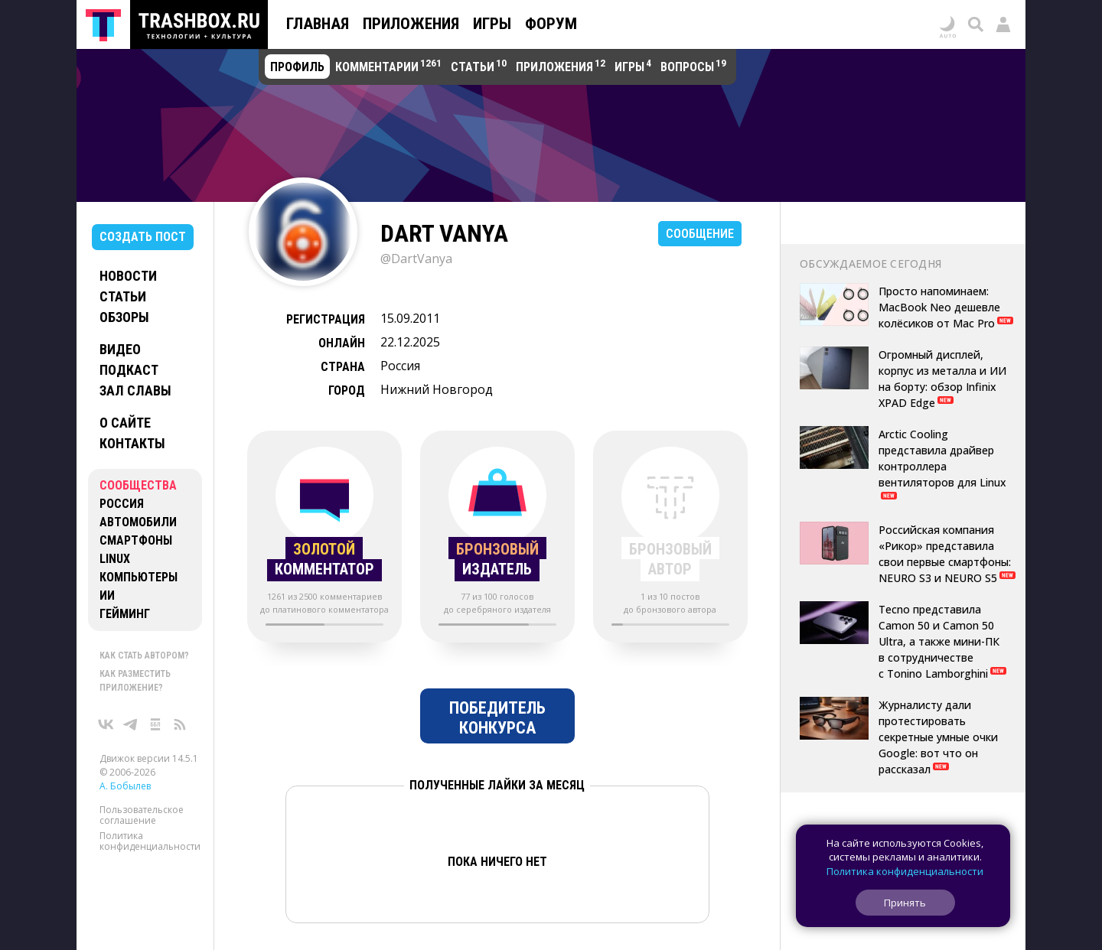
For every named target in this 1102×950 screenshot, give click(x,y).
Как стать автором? (144, 655)
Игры (492, 24)
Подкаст (128, 370)
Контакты (132, 443)
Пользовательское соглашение (141, 815)
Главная (317, 24)
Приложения (411, 24)
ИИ (107, 595)
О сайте (125, 423)
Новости (128, 276)
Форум (551, 24)
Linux (114, 558)
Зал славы (135, 390)
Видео (120, 349)
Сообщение (700, 233)
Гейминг (124, 614)
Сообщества (138, 485)
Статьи (122, 296)
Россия (121, 503)
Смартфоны (135, 540)
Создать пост (142, 236)
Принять (905, 902)
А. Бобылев (125, 785)
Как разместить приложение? (135, 681)
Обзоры (124, 317)
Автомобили (138, 522)
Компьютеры (138, 577)
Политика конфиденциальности (150, 841)
